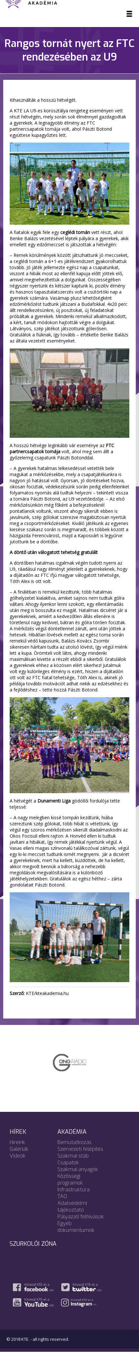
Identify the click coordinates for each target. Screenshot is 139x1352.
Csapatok (68, 1162)
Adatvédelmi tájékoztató (72, 1206)
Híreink (17, 1142)
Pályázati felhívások (80, 1216)
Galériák (19, 1149)
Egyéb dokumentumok (75, 1227)
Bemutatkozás (74, 1142)
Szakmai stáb (73, 1155)
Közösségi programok (70, 1179)
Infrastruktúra (73, 1189)
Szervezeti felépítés (80, 1149)
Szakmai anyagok (77, 1169)
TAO (62, 1196)
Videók (17, 1155)
